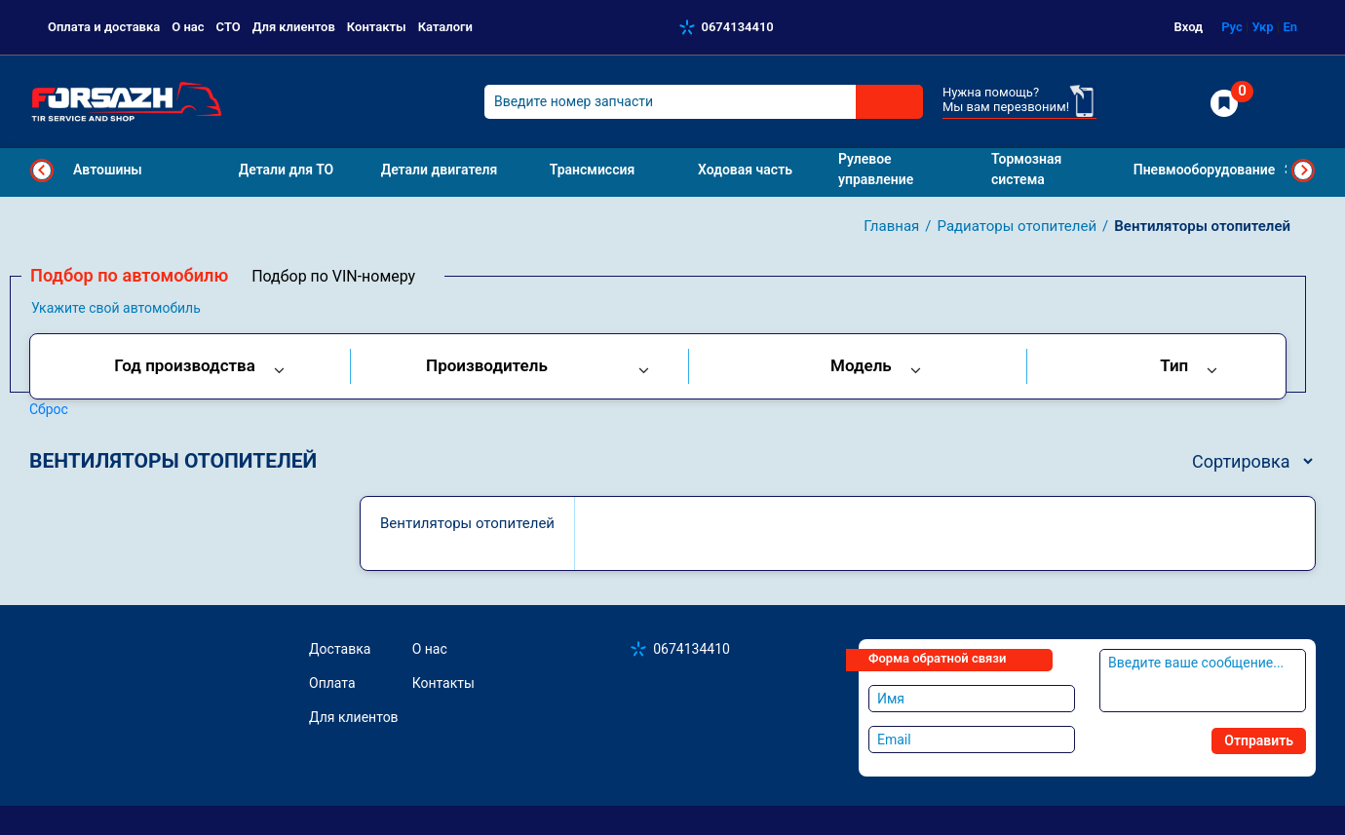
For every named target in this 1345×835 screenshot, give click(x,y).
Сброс (48, 409)
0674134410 (738, 26)
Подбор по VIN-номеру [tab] (333, 276)
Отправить (1258, 740)
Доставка (339, 649)
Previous (42, 170)
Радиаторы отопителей (1017, 226)
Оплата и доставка (104, 26)
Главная (891, 226)
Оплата (332, 683)
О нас (188, 26)
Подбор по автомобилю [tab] (129, 275)
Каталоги (445, 26)
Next (1303, 170)
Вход (1189, 26)
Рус (1232, 26)
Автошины (107, 169)
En (1290, 26)
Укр (1262, 26)
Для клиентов (293, 26)
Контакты (376, 26)
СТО (228, 26)
